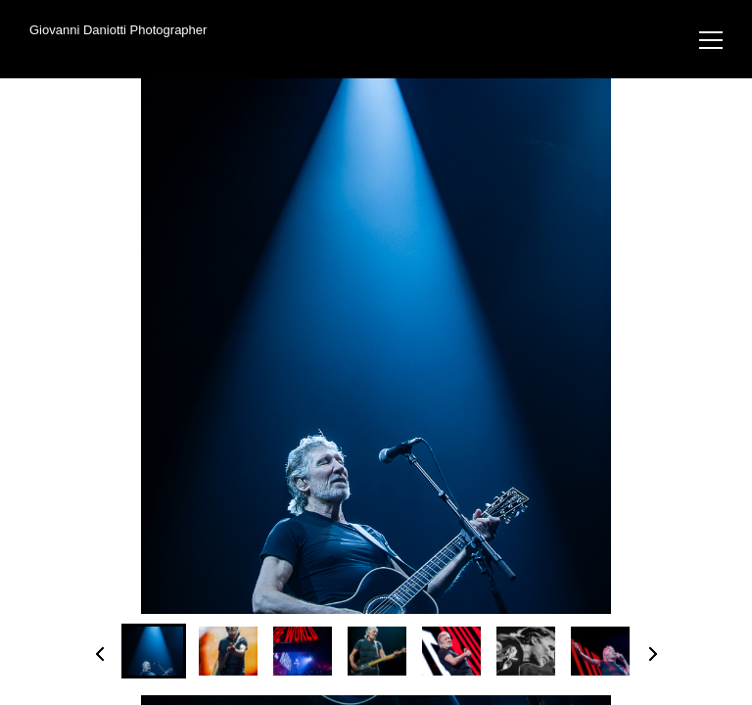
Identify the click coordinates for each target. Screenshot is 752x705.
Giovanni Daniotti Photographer (118, 30)
